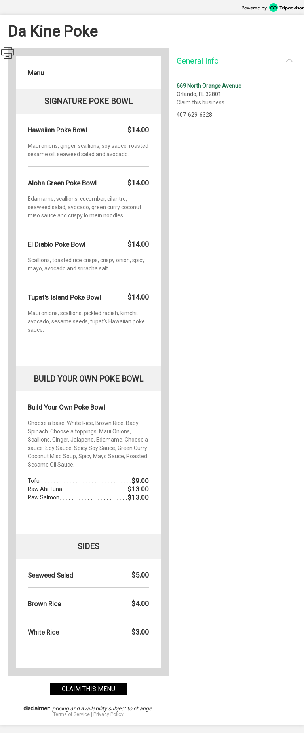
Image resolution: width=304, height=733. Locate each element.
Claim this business (200, 102)
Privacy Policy (108, 714)
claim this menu (88, 689)
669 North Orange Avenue (209, 86)
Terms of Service (71, 714)
